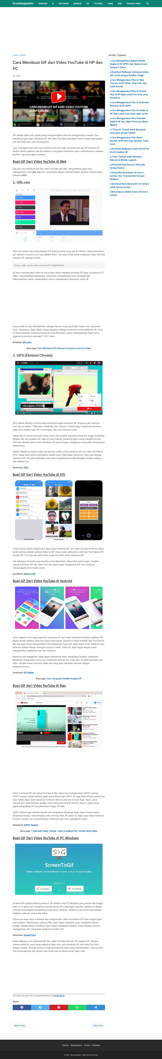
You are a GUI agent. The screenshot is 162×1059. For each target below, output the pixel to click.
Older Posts (98, 1025)
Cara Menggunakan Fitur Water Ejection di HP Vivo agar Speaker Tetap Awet (129, 140)
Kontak (65, 1045)
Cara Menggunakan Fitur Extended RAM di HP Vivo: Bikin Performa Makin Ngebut (129, 121)
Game (110, 3)
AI (53, 3)
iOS (87, 3)
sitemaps (96, 1045)
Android (77, 3)
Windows (42, 3)
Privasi (87, 1045)
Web (120, 3)
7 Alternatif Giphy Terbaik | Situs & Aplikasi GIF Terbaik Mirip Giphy (64, 831)
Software (64, 3)
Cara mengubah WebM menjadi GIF (64, 678)
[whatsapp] (77, 1007)
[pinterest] (59, 1007)
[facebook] (22, 1007)
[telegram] (96, 1007)
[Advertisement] (81, 30)
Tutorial (98, 3)
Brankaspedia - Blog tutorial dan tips (84, 1055)
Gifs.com (27, 342)
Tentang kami (76, 1045)
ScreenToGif (30, 935)
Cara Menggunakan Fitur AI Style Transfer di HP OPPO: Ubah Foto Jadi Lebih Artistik (128, 83)
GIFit (26, 467)
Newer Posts (19, 1025)
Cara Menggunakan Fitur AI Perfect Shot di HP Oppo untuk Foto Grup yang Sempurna (129, 94)
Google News (59, 996)
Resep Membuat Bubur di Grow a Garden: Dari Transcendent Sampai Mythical (127, 175)
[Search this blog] (147, 3)
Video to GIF (30, 574)
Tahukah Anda (133, 3)
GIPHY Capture (31, 825)
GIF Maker (29, 672)
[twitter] (40, 1007)
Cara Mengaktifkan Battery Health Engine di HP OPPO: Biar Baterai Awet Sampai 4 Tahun (128, 64)
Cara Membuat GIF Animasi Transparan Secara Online (64, 348)
